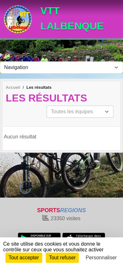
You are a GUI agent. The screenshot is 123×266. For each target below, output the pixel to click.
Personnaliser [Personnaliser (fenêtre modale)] (101, 257)
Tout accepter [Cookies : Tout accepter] (24, 257)
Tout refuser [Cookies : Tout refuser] (62, 257)
